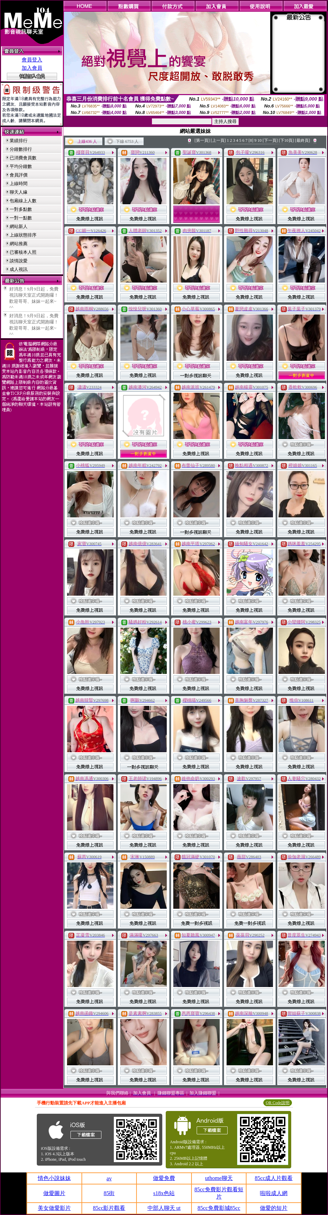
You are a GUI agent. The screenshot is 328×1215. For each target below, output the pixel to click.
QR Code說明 (277, 1102)
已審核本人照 (23, 252)
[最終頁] (302, 140)
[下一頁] (270, 140)
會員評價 (19, 174)
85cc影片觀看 (109, 1208)
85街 (108, 1193)
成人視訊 (19, 269)
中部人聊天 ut (164, 1208)
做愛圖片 (54, 1193)
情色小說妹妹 (54, 1178)
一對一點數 (21, 217)
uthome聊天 (219, 1178)
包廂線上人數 (23, 200)
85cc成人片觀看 (274, 1178)
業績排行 (19, 140)
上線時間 (19, 183)
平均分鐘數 (21, 166)
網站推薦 (19, 243)
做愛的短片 (273, 1208)
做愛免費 (164, 1178)
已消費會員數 (23, 157)
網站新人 (19, 226)
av (109, 1178)
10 (260, 140)
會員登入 (32, 59)
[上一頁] (218, 140)
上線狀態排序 (23, 235)
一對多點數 (21, 209)
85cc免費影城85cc (218, 1208)
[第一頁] (202, 140)
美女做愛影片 (54, 1208)
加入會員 (32, 68)
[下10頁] (286, 140)
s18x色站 (164, 1193)
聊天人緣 (19, 192)
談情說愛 (19, 260)
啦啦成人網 (273, 1193)
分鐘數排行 (21, 149)
